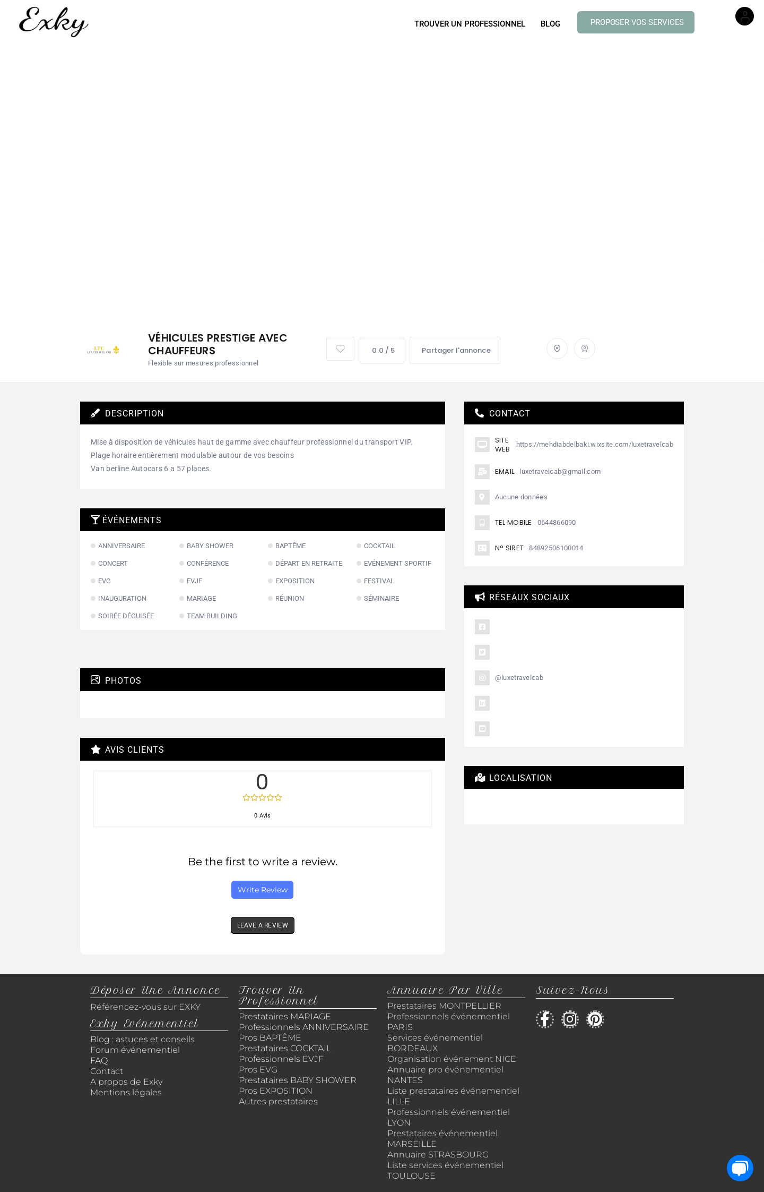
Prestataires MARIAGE (285, 1016)
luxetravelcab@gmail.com (560, 471)
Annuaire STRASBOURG (438, 1155)
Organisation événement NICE (451, 1059)
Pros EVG (258, 1070)
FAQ (99, 1060)
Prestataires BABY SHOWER (298, 1080)
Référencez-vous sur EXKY (145, 1007)
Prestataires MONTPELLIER (444, 1006)
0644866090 (556, 522)
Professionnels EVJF (281, 1059)
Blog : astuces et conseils (143, 1039)
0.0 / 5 (382, 350)
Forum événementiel (135, 1050)
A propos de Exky (127, 1082)
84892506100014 (556, 548)
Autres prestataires (278, 1101)
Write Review (263, 890)
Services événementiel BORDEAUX (435, 1043)
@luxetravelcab (519, 678)
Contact (106, 1071)
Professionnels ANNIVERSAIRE (304, 1027)
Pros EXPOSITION (275, 1091)
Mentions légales (126, 1092)
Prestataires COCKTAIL (285, 1048)
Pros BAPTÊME (270, 1038)
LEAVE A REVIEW (262, 925)
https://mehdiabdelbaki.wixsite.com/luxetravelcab (594, 444)
